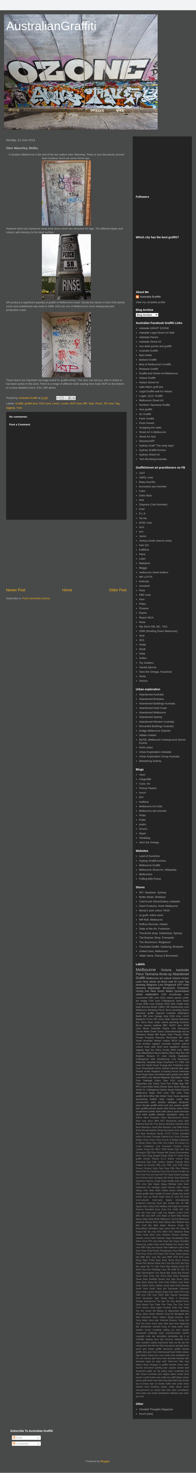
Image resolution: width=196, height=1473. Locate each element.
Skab (138, 1282)
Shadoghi (184, 1276)
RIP (187, 1083)
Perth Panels (146, 423)
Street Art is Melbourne (152, 432)
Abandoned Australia (151, 694)
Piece (140, 974)
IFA (181, 1197)
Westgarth (179, 1314)
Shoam (161, 1279)
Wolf (138, 1317)
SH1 (183, 1269)
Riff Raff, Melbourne (151, 919)
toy (152, 1049)
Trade (157, 1304)
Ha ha (185, 1031)
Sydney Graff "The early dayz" (157, 445)
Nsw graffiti (145, 409)
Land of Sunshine (149, 856)
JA (182, 1203)
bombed (156, 1327)
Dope (159, 1062)
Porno (150, 1254)
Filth (172, 1168)
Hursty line (142, 991)
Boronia (146, 1006)
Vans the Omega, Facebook (155, 671)
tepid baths (172, 1380)
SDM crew (149, 1003)
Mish (156, 1225)
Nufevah (144, 581)
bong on (166, 1327)
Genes (144, 1178)
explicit (153, 1342)
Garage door (161, 1016)
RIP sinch (159, 1019)
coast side (182, 1099)
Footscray (155, 1171)
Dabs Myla (145, 495)
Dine (154, 1152)
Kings (145, 1074)
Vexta (142, 676)
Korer (157, 1209)
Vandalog (144, 837)
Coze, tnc (144, 783)
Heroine (171, 1187)
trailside (161, 1114)
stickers (185, 1046)
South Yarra (142, 1288)
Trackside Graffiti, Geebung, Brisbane (161, 946)
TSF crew (176, 1092)
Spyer (142, 833)
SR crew (109, 403)
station (179, 1377)
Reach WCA (146, 617)
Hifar (179, 1187)
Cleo (155, 1143)
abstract (184, 1096)
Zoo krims (146, 1323)
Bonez (186, 1127)
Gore (138, 1068)
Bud (138, 1133)
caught (170, 1099)
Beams (162, 1124)
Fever (156, 1065)
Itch (141, 531)
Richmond (171, 1037)
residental (179, 1371)
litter (181, 1361)
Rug (144, 1269)
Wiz (157, 1096)
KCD (157, 1206)
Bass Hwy (174, 1052)
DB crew (148, 1016)
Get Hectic (169, 1178)
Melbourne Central (169, 1219)
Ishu (178, 1203)
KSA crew (45, 403)
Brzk (187, 1130)
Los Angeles (169, 1213)
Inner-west (157, 1200)
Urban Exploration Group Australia (159, 756)
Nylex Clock (141, 1241)
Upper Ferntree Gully (166, 1308)
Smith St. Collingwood (147, 1089)
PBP (143, 1247)
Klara (142, 554)
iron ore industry (143, 1358)
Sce (157, 1276)
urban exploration (147, 994)
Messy (168, 1222)
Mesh (161, 1222)
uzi (151, 1390)
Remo (178, 1260)
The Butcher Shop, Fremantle (156, 937)
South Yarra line (157, 1288)
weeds (154, 1393)
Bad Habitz (145, 355)
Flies (178, 1168)
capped (156, 1043)
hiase (172, 1352)
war (149, 1393)
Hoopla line (177, 1194)
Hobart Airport (168, 1190)
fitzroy (139, 1025)
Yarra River (147, 1022)
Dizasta (160, 1152)
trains (158, 1049)
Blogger (104, 1461)
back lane (174, 1323)
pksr (166, 1368)
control (186, 1333)
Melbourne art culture (159, 978)
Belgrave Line (155, 984)
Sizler (186, 1279)
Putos (172, 1254)
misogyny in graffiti (158, 1365)
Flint (144, 1171)
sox (168, 1377)
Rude (138, 1269)
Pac (187, 1080)
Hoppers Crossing (160, 1071)
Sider (167, 1019)
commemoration (173, 1333)
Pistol (186, 1251)
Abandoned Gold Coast (153, 708)
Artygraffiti (145, 779)
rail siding (162, 1371)
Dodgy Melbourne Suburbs (155, 730)
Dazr (177, 1149)
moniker (172, 1365)
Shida (142, 644)
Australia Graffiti (150, 296)
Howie (150, 1034)
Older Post (118, 590)
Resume (160, 1037)
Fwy (148, 1175)
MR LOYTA (146, 576)
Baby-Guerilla (147, 482)
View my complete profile (150, 302)
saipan (166, 1374)
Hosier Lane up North (147, 1197)
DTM (163, 1149)
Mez (174, 1222)
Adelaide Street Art (150, 341)
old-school (149, 1368)
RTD (176, 1257)
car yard (175, 1330)
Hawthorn (141, 1034)
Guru (182, 1181)
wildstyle (174, 1393)
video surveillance (180, 1390)
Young (181, 1320)
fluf (153, 1346)
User (180, 1308)
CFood (175, 1133)
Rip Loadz (141, 1266)
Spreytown (173, 1288)
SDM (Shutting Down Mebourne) (158, 631)
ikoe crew (159, 1355)
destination (173, 1336)
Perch (98, 403)
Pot (155, 1254)
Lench (55, 403)
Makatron (144, 563)
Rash (164, 1260)
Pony (143, 1254)
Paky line (150, 1247)
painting (158, 1368)
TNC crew (152, 1295)
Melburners (145, 874)
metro (180, 1108)
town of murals (156, 1384)
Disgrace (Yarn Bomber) (153, 504)
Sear (142, 635)
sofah (163, 1377)
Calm (142, 490)
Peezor (178, 1034)
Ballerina (140, 1124)
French (174, 1171)
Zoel (138, 1323)
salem (173, 1374)
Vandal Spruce (147, 667)
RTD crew (184, 1257)
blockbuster (145, 1327)
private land (183, 1368)
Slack (144, 1282)
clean (161, 1333)
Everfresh (169, 1062)
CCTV (168, 1133)
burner (148, 1330)
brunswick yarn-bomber (153, 486)
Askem (139, 1118)
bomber (146, 1043)
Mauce (139, 1219)
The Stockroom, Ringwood (154, 942)
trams (186, 1384)
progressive (142, 1111)
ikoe (166, 1046)
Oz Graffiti (145, 414)
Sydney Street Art (149, 454)
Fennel (139, 1168)
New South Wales (161, 991)
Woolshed (146, 1317)
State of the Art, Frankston (154, 928)
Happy (156, 1184)
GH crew (154, 1175)
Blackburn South (149, 1127)
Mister (163, 1225)
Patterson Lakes (176, 1247)
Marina (185, 1216)
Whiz (152, 1096)
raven (170, 1371)
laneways (140, 1361)
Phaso (156, 1251)
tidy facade (184, 1380)
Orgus (176, 1241)
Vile (137, 1311)
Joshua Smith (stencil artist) (155, 540)
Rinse (158, 1263)
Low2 (186, 1213)
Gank (170, 1175)
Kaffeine (144, 801)
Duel (142, 508)
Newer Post (15, 590)
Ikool (186, 1197)
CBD (163, 994)
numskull (144, 585)
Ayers (150, 1121)
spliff (173, 1377)
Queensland (182, 991)
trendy (166, 1049)
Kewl (138, 1074)
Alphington (183, 1013)
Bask (147, 1124)
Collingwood (167, 1000)
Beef (187, 1124)
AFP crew (183, 984)
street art (154, 981)
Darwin (170, 1149)
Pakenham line (144, 1083)
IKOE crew (145, 522)
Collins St (172, 1143)
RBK (142, 1257)
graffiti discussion (164, 1349)
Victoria (166, 970)
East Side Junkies (156, 1162)
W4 (154, 1311)
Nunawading (178, 1238)
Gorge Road (161, 1181)
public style (155, 1111)
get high (179, 1346)
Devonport (183, 1028)
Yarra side (154, 1320)
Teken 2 (172, 1298)
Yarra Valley (141, 1320)
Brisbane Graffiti (148, 368)
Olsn (165, 1080)
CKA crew (154, 1000)
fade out (173, 1342)
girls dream (148, 1349)
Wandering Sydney (150, 760)
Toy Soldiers (146, 662)
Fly (148, 1171)
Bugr (143, 1133)
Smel (161, 1282)
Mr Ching (180, 1228)
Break (154, 1006)
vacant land (160, 1390)
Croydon (177, 1146)
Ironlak (171, 1203)
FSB (180, 1165)
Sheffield (153, 1279)
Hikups (185, 1187)
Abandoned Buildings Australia (157, 703)
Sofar (142, 653)
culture (139, 1046)
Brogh (160, 1130)
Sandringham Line (150, 1273)
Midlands (165, 1077)
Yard (187, 1317)
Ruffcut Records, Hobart (153, 924)
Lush (186, 1006)
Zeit (187, 1320)
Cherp (145, 1140)
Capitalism (183, 1056)
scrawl (180, 1374)
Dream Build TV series (172, 1156)
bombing (177, 1010)
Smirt (166, 1282)
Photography (166, 1251)
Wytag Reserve (175, 1317)
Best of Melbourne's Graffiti (155, 364)
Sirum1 (143, 828)
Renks (163, 1086)
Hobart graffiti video (145, 1194)
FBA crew (161, 1165)
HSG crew (141, 1184)
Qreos (179, 1254)
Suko (171, 1292)
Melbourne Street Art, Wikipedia (157, 869)
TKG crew (163, 1092)
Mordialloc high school (159, 1228)
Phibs (142, 603)
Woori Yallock (159, 1317)
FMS (181, 1062)
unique (164, 1387)
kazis (158, 1358)
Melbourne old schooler (153, 810)
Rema (171, 1260)
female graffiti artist (153, 1105)
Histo (151, 1190)
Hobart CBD (183, 1190)
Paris (142, 590)
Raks (150, 1086)
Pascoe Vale (161, 1247)
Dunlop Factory (151, 1159)
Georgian (158, 1178)
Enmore (151, 1165)
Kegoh (175, 1206)
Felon (186, 1165)
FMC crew (172, 1165)
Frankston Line (181, 1065)
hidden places (182, 1352)
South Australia (144, 1040)
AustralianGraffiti (51, 26)
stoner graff (141, 1380)
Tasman (173, 1295)
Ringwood (170, 984)
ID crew (179, 981)
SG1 (141, 640)
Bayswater (154, 987)
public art (151, 1371)
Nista (186, 1232)
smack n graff (142, 1377)
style (138, 1114)
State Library (148, 1292)
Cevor (177, 1137)
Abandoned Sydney (150, 717)
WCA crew (177, 1040)
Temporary (184, 1298)
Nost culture (167, 997)
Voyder (148, 1311)
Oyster (181, 1244)
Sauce (139, 1276)
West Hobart (149, 1314)
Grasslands (148, 1068)
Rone (182, 1266)
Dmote (172, 1152)
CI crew (162, 1056)
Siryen (179, 1279)
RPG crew (141, 1086)
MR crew (154, 997)
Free (168, 1171)
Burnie (160, 1133)
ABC (165, 1025)
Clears (149, 1143)
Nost (145, 981)
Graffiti (19, 403)
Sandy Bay (165, 1273)
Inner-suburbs (142, 1200)
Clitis (160, 1143)
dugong (149, 1339)
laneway (141, 984)
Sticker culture (162, 1040)
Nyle (91, 403)
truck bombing (152, 1387)
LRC (181, 1209)
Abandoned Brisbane (151, 699)
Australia (155, 1028)
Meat (151, 1219)
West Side (170, 1003)
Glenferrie (140, 1181)
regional (160, 1013)
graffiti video (141, 1352)
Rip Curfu (166, 1263)
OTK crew (152, 1241)
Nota (153, 1238)
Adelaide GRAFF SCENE (154, 328)
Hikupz (139, 1190)
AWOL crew (146, 477)
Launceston (142, 997)
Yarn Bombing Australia (153, 459)
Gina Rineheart (181, 1178)
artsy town (163, 1323)
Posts (17, 1437)
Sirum (177, 1086)
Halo (150, 1184)
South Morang (182, 1285)
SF (178, 1269)
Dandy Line (169, 1028)
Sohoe (163, 1089)
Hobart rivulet (143, 1071)
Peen (138, 1251)
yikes (186, 1393)
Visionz (143, 680)
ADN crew (176, 1049)
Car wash (146, 1137)
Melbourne (146, 969)
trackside (182, 970)
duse (156, 1339)
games (171, 1346)
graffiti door (31, 403)
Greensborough (173, 1031)
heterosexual (163, 1352)
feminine (184, 1022)
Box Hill (185, 1052)
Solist (138, 1285)
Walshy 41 (162, 1311)
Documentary (182, 1152)
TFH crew (184, 1292)
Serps (176, 1276)
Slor (156, 1282)
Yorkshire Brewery (168, 1320)
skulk (186, 1374)
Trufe (138, 1308)
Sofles (142, 658)
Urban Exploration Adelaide (155, 751)
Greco (160, 1031)
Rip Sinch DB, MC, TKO (153, 626)
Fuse (143, 1175)
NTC (159, 1232)
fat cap (181, 1342)
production (141, 1371)
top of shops (142, 1384)
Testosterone (150, 1301)
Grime (158, 1068)
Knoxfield (149, 1209)
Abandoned (181, 974)
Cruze (186, 1146)
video (181, 1114)
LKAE (175, 1209)
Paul (187, 1247)
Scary (152, 1276)
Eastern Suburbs (174, 1162)
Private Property (145, 1037)
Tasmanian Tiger (150, 1298)
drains (185, 1010)
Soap (186, 1282)
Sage (138, 1273)
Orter (170, 1034)
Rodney (175, 1266)
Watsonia (184, 1311)
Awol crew (141, 1121)
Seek (169, 1276)
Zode (157, 1022)
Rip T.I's (150, 1266)
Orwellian (184, 1241)
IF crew (175, 1197)
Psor (166, 1254)
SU (187, 1269)
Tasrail (164, 1298)
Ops (171, 1241)
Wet (187, 1314)
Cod (165, 1143)
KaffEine (144, 549)
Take (167, 1295)
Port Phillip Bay (175, 1083)
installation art (182, 1355)
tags (147, 1049)
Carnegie (156, 1137)
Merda (156, 1077)
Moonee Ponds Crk (178, 1225)
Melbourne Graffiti (149, 865)
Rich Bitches (149, 1263)
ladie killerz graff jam (151, 386)
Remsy (185, 1260)
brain (186, 1327)
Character (183, 987)
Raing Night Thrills (145, 1260)
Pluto (138, 1254)
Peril (141, 599)
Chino (152, 1140)
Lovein (65, 403)
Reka (142, 622)
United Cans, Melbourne (153, 951)
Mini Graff (141, 1225)
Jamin (142, 536)
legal (138, 1006)
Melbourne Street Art (151, 400)
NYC (171, 1232)
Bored (138, 1130)
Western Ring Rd (164, 1314)
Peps (143, 1251)
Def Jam (184, 1149)
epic (162, 1339)
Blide (179, 1127)
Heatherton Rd (143, 1187)
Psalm (161, 1254)
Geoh (150, 1178)
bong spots (177, 1327)
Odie (160, 1241)
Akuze (157, 1052)
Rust (149, 1269)
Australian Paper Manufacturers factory (169, 1118)
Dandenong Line (166, 1059)
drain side (149, 1046)
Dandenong (176, 1006)
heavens (141, 987)
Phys (175, 1251)
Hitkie (157, 1190)
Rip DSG (175, 1263)
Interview (184, 1071)
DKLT (157, 1149)
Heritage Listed (158, 1187)
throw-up (165, 974)
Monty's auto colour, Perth (154, 910)
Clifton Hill (163, 1006)
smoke (152, 1377)
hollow (151, 1355)
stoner (186, 1377)
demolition (161, 1336)
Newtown (178, 1232)
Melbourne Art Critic (150, 806)
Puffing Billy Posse (150, 878)
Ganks (177, 1175)
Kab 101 (144, 545)
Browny (151, 1056)
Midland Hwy (183, 1222)
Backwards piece (174, 1121)
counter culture (180, 1043)
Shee (145, 1279)
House (175, 1071)
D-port (147, 1149)
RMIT (169, 1257)
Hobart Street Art (149, 382)
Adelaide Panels (148, 337)
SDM (173, 1269)
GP (166, 1175)
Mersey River (151, 1222)
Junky (151, 1206)
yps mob (140, 1396)
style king (162, 1380)
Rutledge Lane (159, 1269)
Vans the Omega (149, 842)
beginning (184, 1323)
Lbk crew (145, 1213)
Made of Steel (169, 1216)
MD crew (145, 1216)
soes (158, 1377)
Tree (163, 1304)
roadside (171, 1013)
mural (180, 1365)
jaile (154, 1358)
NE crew (152, 1232)
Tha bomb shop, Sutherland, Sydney (160, 933)
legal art (150, 1361)
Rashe (143, 612)
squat (177, 1111)
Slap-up (185, 1086)
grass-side (162, 1108)
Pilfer (180, 1251)
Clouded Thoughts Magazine (156, 1409)
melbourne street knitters (153, 572)
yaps (181, 1393)
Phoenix (144, 608)
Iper (165, 1203)
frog (166, 1346)
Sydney (159, 1003)
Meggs (143, 567)
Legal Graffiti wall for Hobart (155, 391)
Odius (158, 1080)
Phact (150, 1251)
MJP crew (75, 403)
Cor (187, 1143)
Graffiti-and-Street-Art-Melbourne (158, 373)
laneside (172, 1358)
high (138, 1355)
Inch (141, 527)
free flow (160, 1346)
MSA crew (146, 1077)
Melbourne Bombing (146, 1010)
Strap (165, 1292)
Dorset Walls (142, 1031)
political (157, 1025)
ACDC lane (175, 1025)
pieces (178, 997)
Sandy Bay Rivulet (180, 1273)
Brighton (140, 1056)
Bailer (139, 1016)
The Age (161, 1301)
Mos (174, 1228)
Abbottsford (147, 1052)
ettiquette (179, 1339)
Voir (142, 1311)
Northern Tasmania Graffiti (154, 404)
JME (187, 1203)
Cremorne (166, 1146)
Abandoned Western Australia (156, 721)
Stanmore (184, 1288)
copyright (140, 1336)
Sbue (145, 1276)
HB (187, 1181)
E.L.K (163, 1159)
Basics (165, 1052)
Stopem (158, 1292)
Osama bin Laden (144, 1244)
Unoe (152, 1308)
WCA (145, 1096)
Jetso (179, 1000)
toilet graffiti (148, 1114)
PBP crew (145, 594)
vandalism (171, 1114)
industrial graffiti (145, 1013)
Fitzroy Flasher (148, 788)
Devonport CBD (143, 1152)
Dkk (166, 1152)
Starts (138, 1292)
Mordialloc (176, 1077)
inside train (169, 1355)
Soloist (145, 1285)
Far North (147, 1065)
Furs (138, 1175)
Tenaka (139, 1301)
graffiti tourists (182, 1349)
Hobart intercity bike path (175, 1068)
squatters (174, 1046)
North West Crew (152, 1235)
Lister (142, 558)
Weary (139, 1314)
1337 (142, 473)
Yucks (176, 1096)
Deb (141, 499)
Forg (163, 1171)
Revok (139, 1263)
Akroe (146, 1028)
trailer (168, 1384)
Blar (160, 1127)
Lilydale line (176, 1074)
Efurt (186, 1162)
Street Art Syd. (147, 436)
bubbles (139, 1330)
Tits (167, 1301)
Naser (163, 1034)
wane (144, 1393)
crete (148, 1336)
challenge (152, 1333)
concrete (166, 1043)
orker (186, 1108)
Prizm (150, 1019)
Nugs (168, 1238)
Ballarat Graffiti (148, 359)
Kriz (169, 1209)
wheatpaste (163, 1393)
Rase (158, 1260)
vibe (168, 1390)
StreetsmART (147, 441)
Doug (149, 1156)
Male (179, 1216)
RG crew (161, 1257)
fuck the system (172, 1105)
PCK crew (176, 1080)
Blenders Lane (170, 1127)
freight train (183, 1003)
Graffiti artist (173, 1181)
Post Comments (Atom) (36, 598)
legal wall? (161, 1361)
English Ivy (141, 1165)
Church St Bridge (170, 1140)
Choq (158, 1140)
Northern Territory (170, 1235)
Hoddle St (160, 1194)
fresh (159, 1046)
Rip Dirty (184, 1263)
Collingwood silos (145, 1059)
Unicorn (145, 1308)
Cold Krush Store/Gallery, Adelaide (159, 901)
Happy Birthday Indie (171, 1184)
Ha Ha (143, 518)
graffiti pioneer (148, 1108)
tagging (10, 407)
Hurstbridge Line (179, 994)
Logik (159, 1213)
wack (138, 1393)
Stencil (174, 1019)
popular (172, 1368)
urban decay (175, 1387)
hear (155, 1352)
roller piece (167, 1111)
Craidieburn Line (151, 1146)
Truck (186, 1304)
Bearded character (175, 1124)
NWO (165, 1232)
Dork (144, 1156)
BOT (162, 1121)
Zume (154, 1323)
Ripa (168, 1266)
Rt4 (187, 1266)
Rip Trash (160, 1266)
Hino (146, 1190)
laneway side (182, 1358)
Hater (186, 1184)
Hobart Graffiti (147, 377)
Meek (156, 1219)
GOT (161, 1175)
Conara (181, 1143)
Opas (165, 1241)
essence (169, 1339)
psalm (142, 824)
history (172, 1108)
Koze (163, 1209)
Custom (139, 1149)
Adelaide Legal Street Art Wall (156, 332)
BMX (157, 1121)
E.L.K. (142, 513)
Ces (171, 1137)
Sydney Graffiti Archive (152, 450)
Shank (139, 1279)
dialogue (172, 1102)
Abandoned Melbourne (152, 712)
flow (149, 1346)
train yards (177, 1384)
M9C (138, 1216)
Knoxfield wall (162, 1074)
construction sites (146, 1102)
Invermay (151, 1203)
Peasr (156, 1083)
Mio (150, 1225)
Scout (163, 1276)
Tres (180, 1304)
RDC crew (151, 1257)
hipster (143, 1355)
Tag (117, 403)
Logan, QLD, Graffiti (151, 395)
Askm (146, 1118)
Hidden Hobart (147, 735)
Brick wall (167, 981)
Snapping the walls (150, 427)
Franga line (166, 1065)
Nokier (139, 1235)
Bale (187, 1121)
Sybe (176, 1292)
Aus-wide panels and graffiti (155, 346)
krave (164, 1358)
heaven (147, 1025)
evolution (145, 1342)
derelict (162, 1102)
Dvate (153, 1031)
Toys (151, 1304)
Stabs (152, 1092)
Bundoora (151, 1133)
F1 (176, 1062)
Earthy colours (175, 1159)
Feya (166, 1168)
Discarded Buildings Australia (156, 726)
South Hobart (175, 1089)
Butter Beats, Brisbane (152, 896)
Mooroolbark (142, 1228)
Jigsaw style (141, 1206)
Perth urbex (146, 747)
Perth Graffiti (146, 418)
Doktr (138, 1156)
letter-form (173, 1361)
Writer (163, 1096)
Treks (169, 1304)
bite (137, 1327)
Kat (170, 1206)
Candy (172, 1056)
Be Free (154, 1124)
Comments (21, 1443)
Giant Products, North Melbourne (158, 905)
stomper (184, 1111)
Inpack (169, 1200)
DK (152, 1149)
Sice (168, 1279)
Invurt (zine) (146, 1413)
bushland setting (161, 1330)
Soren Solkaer (156, 1285)
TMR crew (141, 1295)
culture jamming (169, 1022)
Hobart (176, 978)
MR (85, 403)
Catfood (165, 1137)
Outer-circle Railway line (165, 1244)
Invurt (142, 792)
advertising (141, 1099)
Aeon (142, 774)
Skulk (142, 649)
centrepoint (141, 1333)
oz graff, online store (151, 915)
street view (152, 1380)
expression (163, 1342)
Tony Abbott (176, 1301)
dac (154, 1336)
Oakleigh (147, 1080)
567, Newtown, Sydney (152, 892)
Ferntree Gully (151, 1168)
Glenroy (149, 1181)
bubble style (157, 1099)
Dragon (156, 1156)
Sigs (173, 1279)
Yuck (19, 407)
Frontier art (183, 1171)
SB (168, 1269)
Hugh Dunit (164, 1197)
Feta (161, 1168)
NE (145, 1232)
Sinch (168, 1010)
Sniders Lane (176, 1282)
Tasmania (151, 974)
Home (67, 590)
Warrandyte (173, 1311)
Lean (153, 1213)
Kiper (151, 1074)
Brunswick (169, 987)
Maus (145, 1219)
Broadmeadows (149, 1130)
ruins (159, 1374)
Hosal (186, 1194)
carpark (185, 1330)
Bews (138, 1127)
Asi (187, 1114)
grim (150, 1352)
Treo (175, 1304)
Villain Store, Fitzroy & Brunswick (158, 955)
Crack (138, 1146)
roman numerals (148, 1374)
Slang (150, 1282)
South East (169, 1285)
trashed (139, 1387)
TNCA (161, 1295)
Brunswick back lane (174, 1130)
